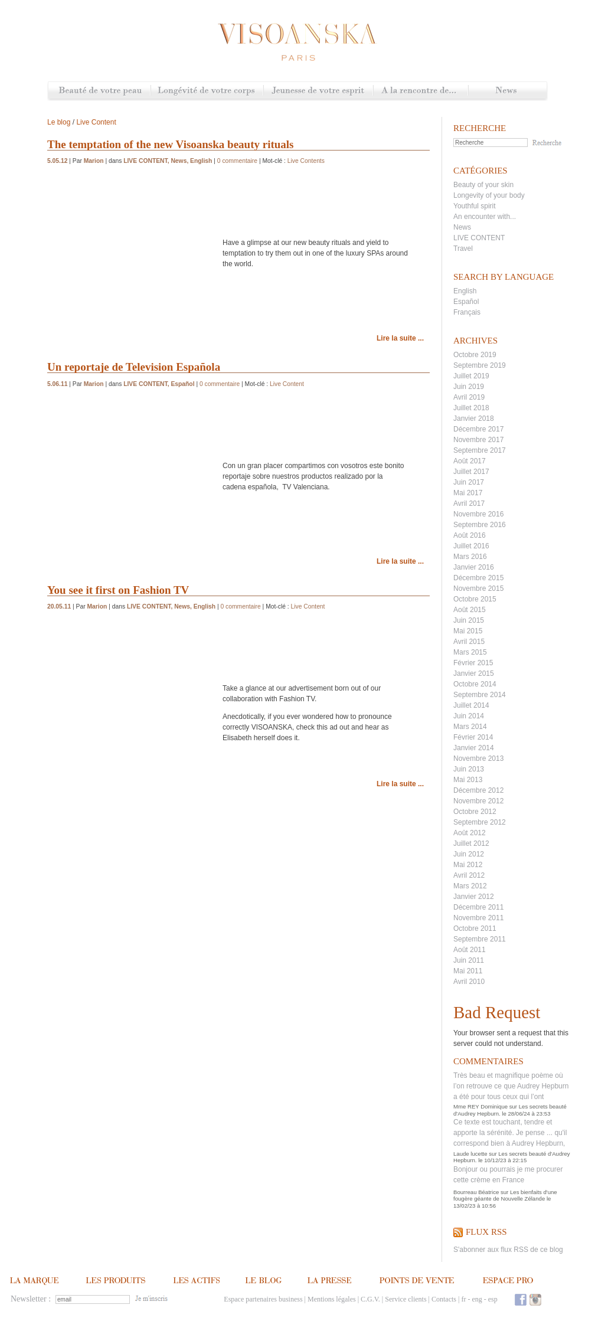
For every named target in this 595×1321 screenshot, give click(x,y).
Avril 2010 (469, 981)
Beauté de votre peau (99, 91)
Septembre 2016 (479, 525)
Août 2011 (469, 950)
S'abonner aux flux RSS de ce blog (508, 1249)
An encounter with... (484, 216)
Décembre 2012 (478, 790)
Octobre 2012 (474, 811)
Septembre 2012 (479, 822)
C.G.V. (370, 1299)
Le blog (58, 122)
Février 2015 (473, 663)
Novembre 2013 (478, 758)
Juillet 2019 (471, 376)
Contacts (443, 1299)
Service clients (405, 1299)
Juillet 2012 (471, 843)
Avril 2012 (469, 875)
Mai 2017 (467, 493)
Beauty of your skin (483, 185)
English (464, 291)
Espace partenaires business (263, 1299)
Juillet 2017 (471, 471)
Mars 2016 (470, 556)
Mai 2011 (467, 971)
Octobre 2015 (474, 599)
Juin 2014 (468, 716)
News (507, 91)
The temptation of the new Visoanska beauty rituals (170, 144)
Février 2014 (473, 737)
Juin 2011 (468, 960)
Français (466, 312)
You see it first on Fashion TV (118, 590)
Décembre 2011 (478, 907)
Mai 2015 (467, 631)
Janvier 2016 (473, 567)
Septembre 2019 (479, 365)
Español (466, 301)
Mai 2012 (467, 865)
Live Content (96, 122)
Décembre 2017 (478, 429)
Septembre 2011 (479, 939)
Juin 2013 (468, 769)
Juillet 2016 (471, 546)
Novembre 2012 (478, 801)
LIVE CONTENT (479, 238)
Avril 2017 (469, 503)
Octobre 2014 (474, 684)
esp (493, 1299)
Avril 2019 (469, 397)
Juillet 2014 (471, 705)
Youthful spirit (474, 206)
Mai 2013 (467, 780)
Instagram (535, 1299)
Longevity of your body (489, 195)
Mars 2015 (470, 652)
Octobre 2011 (474, 928)
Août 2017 (469, 461)
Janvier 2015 (473, 673)
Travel (463, 248)
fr (463, 1299)
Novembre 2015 (478, 588)
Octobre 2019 (474, 355)
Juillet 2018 (471, 408)
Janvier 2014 (473, 748)
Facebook (521, 1299)
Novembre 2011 (478, 918)
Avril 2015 (469, 641)
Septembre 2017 (479, 450)
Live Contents (306, 161)
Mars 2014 (470, 726)
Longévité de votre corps (207, 91)
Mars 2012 (470, 886)
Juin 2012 (468, 854)
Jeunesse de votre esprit (318, 91)
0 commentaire (237, 161)
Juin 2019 (468, 386)
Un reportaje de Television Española (133, 367)
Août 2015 (469, 610)
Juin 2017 (468, 482)
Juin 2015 (468, 620)
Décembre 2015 (478, 578)
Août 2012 (469, 833)
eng (477, 1299)
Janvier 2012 (473, 896)
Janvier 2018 (473, 418)
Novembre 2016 (478, 514)
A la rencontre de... (420, 91)
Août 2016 (469, 535)
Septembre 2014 (479, 695)
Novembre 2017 (478, 440)
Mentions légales (332, 1299)
